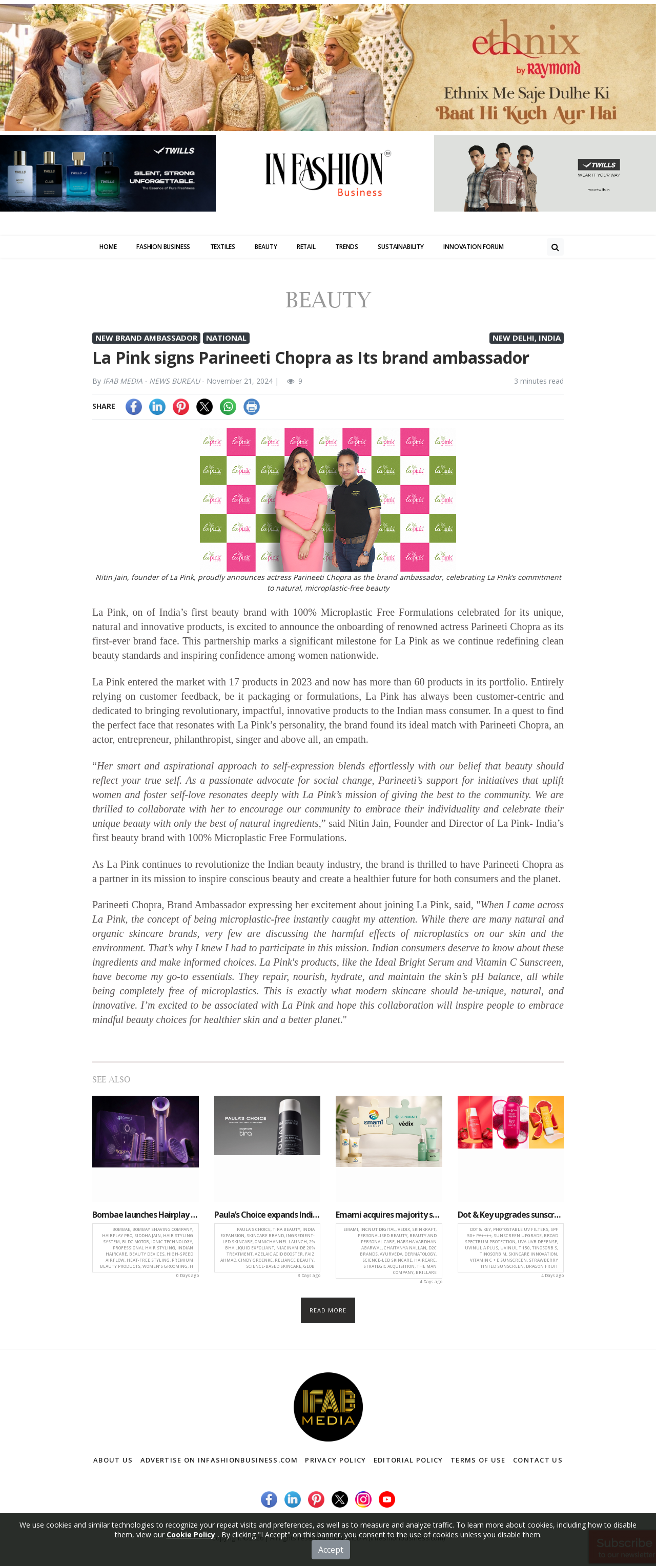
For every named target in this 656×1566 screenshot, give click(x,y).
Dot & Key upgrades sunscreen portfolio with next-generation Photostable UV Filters (511, 1214)
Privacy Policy (335, 1460)
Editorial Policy (408, 1460)
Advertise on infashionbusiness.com (219, 1460)
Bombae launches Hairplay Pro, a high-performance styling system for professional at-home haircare (145, 1214)
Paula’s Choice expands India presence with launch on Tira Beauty (267, 1214)
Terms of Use (478, 1460)
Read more (328, 1310)
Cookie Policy (191, 1534)
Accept (330, 1549)
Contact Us (538, 1460)
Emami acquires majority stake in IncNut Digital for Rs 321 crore (389, 1214)
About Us (113, 1460)
